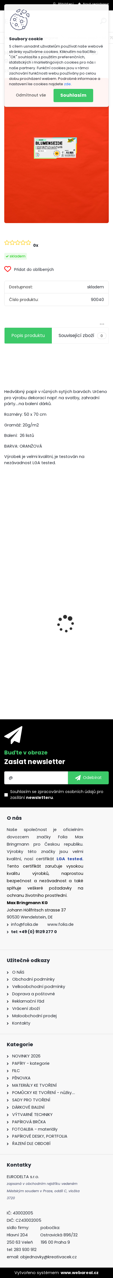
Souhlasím (73, 95)
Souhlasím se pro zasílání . (56, 794)
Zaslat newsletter (34, 761)
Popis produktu (28, 335)
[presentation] (7, 614)
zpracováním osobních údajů (67, 791)
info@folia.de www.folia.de (42, 924)
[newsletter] (88, 778)
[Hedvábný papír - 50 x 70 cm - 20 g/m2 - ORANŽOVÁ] (56, 150)
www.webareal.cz (80, 1272)
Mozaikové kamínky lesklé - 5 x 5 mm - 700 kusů (55, 656)
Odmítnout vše (31, 95)
